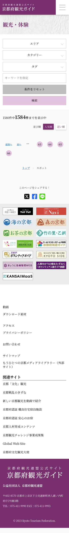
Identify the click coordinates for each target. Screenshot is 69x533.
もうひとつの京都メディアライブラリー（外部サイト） (33, 365)
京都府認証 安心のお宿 (18, 418)
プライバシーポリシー (17, 332)
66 (8, 153)
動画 (6, 307)
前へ (19, 144)
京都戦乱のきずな (14, 392)
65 (60, 144)
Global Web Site (14, 443)
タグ (34, 66)
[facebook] (35, 196)
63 (39, 144)
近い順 (61, 127)
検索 (34, 100)
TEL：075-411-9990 (14, 506)
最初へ (8, 144)
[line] (42, 196)
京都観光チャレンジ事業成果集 (23, 435)
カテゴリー (34, 55)
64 (50, 144)
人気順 (48, 127)
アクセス (9, 325)
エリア (34, 43)
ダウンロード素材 (14, 314)
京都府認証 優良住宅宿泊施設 (22, 409)
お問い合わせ (11, 344)
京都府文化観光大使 (16, 452)
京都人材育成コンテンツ (19, 426)
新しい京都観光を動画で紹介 (22, 401)
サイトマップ (11, 355)
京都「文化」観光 (14, 384)
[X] (27, 196)
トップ (26, 167)
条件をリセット (34, 89)
